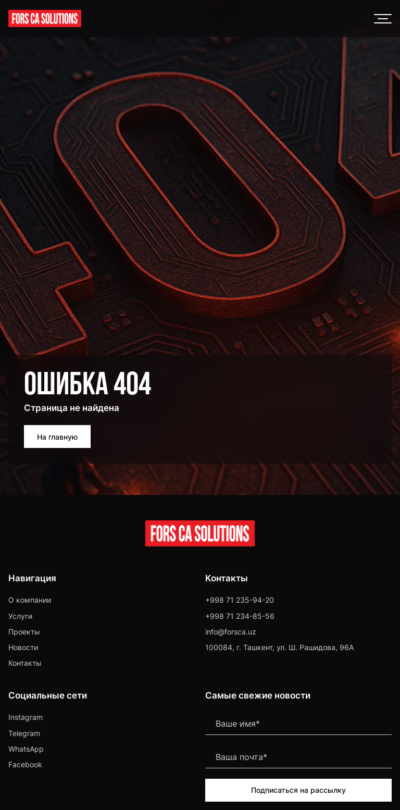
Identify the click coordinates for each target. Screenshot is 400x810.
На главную (57, 436)
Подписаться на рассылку (298, 790)
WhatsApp (26, 748)
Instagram (25, 717)
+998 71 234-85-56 (239, 616)
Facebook (25, 764)
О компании (29, 599)
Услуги (20, 616)
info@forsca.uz (230, 631)
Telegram (24, 733)
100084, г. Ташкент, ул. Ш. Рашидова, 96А (279, 647)
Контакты (25, 662)
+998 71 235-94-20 (239, 599)
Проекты (24, 631)
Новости (23, 647)
